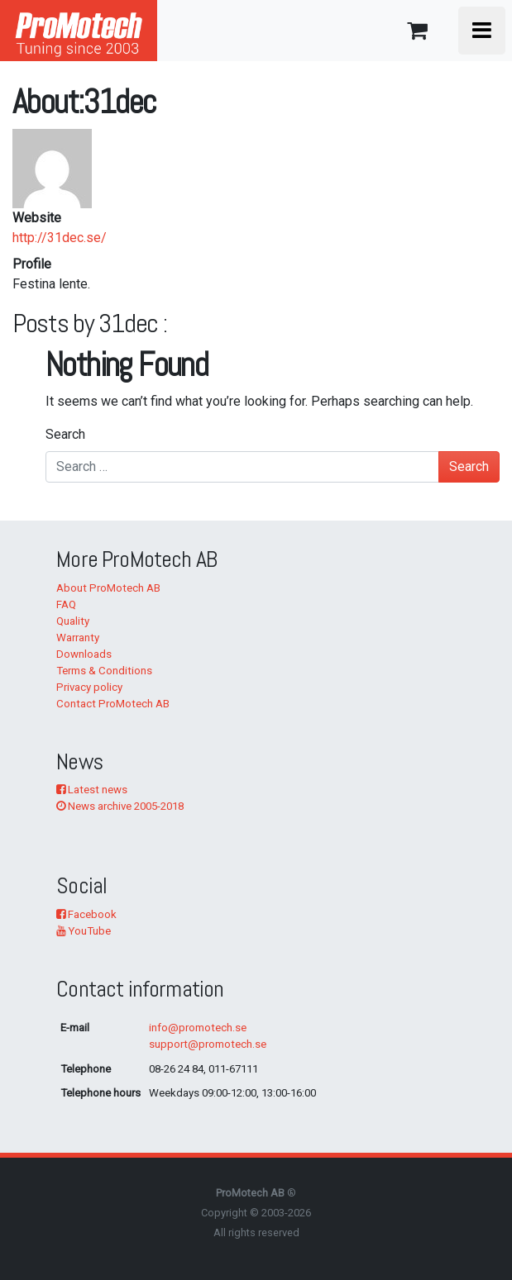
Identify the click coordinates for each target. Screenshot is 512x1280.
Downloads (84, 654)
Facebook (86, 914)
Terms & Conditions (104, 670)
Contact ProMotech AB (113, 703)
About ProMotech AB (108, 588)
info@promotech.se (197, 1027)
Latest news (91, 789)
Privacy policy (89, 687)
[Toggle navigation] (481, 31)
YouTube (83, 931)
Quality (72, 621)
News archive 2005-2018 (120, 806)
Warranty (77, 637)
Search (65, 434)
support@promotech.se (207, 1044)
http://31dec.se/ (59, 237)
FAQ (66, 604)
